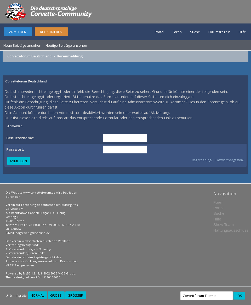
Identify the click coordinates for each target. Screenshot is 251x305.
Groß (56, 295)
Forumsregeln (219, 31)
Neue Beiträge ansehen (22, 45)
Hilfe (242, 31)
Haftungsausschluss (230, 230)
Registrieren (51, 31)
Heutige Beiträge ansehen (66, 45)
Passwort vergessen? (229, 160)
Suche (195, 31)
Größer (75, 295)
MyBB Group (66, 273)
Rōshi (39, 277)
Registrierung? (202, 160)
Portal (159, 31)
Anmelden (17, 31)
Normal (37, 295)
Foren (177, 31)
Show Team (223, 224)
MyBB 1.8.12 (31, 273)
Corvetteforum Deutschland (29, 56)
